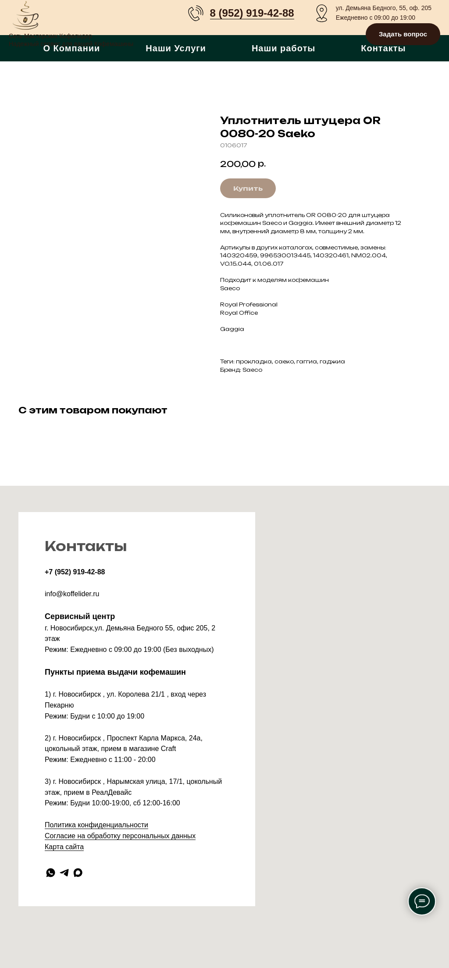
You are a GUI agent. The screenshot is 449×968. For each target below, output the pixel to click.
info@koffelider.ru (72, 594)
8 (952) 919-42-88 (252, 13)
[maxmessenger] (77, 872)
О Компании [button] (71, 48)
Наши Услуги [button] (176, 48)
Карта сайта (64, 847)
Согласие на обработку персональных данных (120, 836)
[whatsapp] (50, 872)
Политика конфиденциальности (96, 825)
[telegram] (64, 872)
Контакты (383, 48)
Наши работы (283, 48)
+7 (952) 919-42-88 (75, 572)
